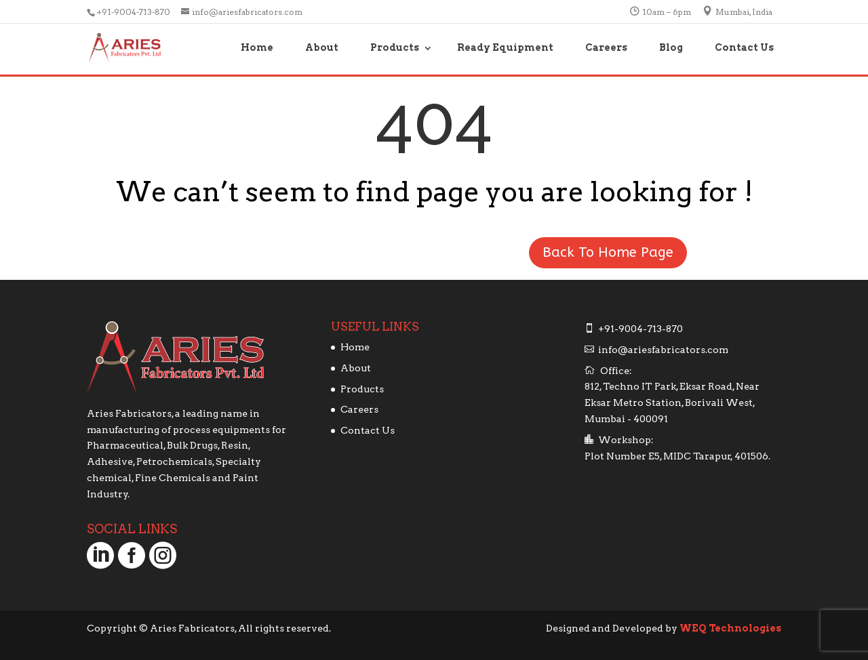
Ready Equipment (505, 47)
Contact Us (744, 47)
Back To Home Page (607, 252)
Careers (606, 47)
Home (257, 47)
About (321, 47)
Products (394, 47)
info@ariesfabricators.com (663, 349)
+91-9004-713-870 (134, 12)
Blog (671, 47)
